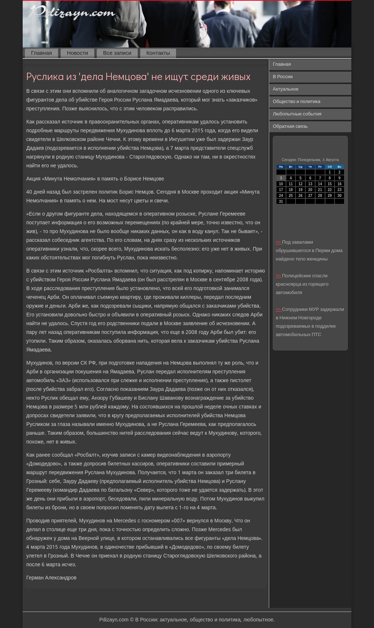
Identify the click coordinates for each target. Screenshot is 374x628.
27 (310, 196)
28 (320, 196)
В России (283, 77)
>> (279, 242)
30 (339, 196)
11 (291, 184)
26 (300, 196)
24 (281, 196)
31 (281, 201)
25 (291, 196)
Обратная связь (290, 126)
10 (281, 184)
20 (310, 190)
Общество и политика (296, 102)
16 (339, 184)
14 (320, 184)
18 (291, 190)
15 (330, 184)
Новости (77, 53)
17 (281, 190)
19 (300, 190)
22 (330, 190)
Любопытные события (297, 114)
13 (310, 184)
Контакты (158, 53)
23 (339, 190)
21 (320, 190)
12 (300, 184)
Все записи (117, 53)
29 (330, 196)
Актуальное (285, 89)
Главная (41, 53)
